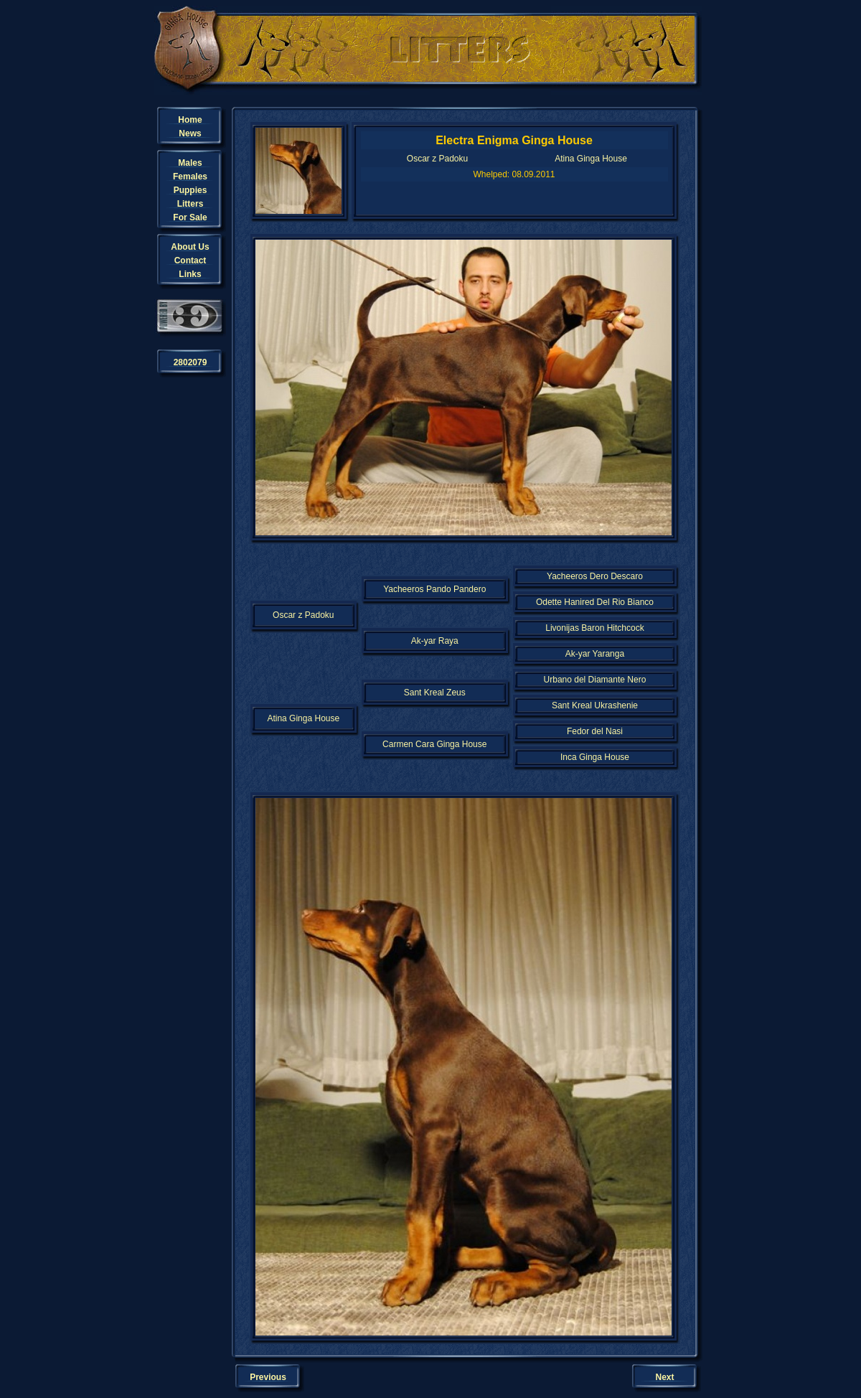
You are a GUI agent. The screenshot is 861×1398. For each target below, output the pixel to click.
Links (190, 274)
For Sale (190, 217)
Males (190, 163)
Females (190, 177)
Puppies (190, 190)
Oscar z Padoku (437, 159)
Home (190, 120)
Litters (190, 204)
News (190, 133)
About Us (190, 247)
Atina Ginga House (591, 159)
